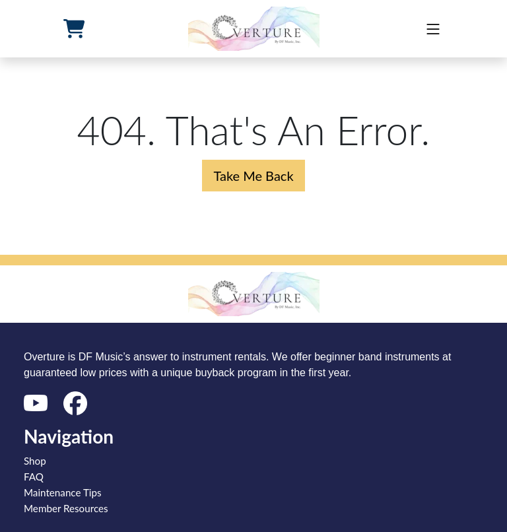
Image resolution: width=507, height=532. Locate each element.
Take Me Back (253, 175)
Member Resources (66, 508)
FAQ (34, 476)
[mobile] (433, 29)
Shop (35, 461)
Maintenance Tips (63, 492)
